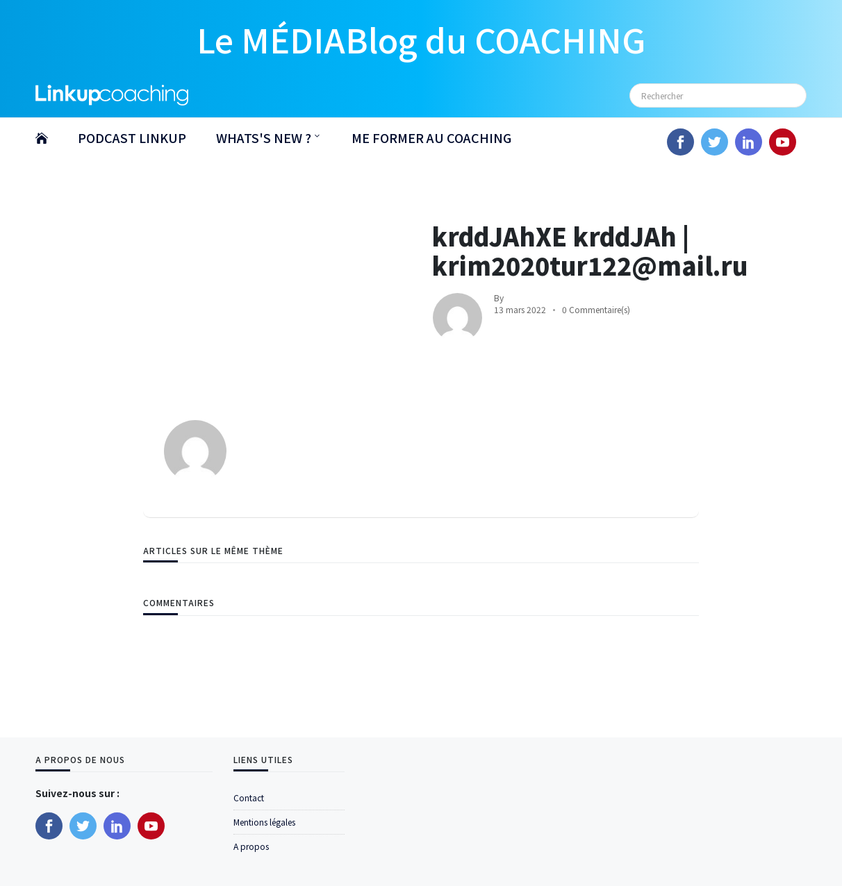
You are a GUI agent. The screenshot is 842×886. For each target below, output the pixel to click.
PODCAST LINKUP (132, 137)
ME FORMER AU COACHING (431, 137)
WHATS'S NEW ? (263, 137)
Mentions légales (264, 822)
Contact (248, 797)
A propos (251, 846)
